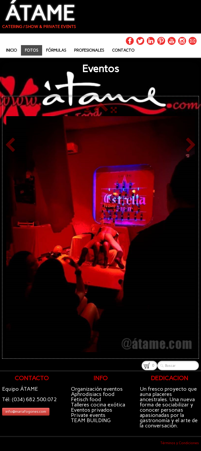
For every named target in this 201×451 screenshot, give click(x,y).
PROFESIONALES (89, 50)
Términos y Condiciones (179, 443)
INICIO (11, 50)
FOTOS (31, 50)
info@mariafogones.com (25, 411)
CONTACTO (123, 50)
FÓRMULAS (56, 50)
